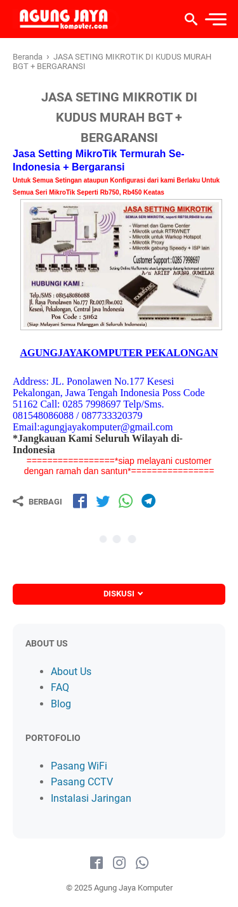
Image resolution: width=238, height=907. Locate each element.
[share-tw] (102, 501)
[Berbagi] (37, 501)
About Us (71, 672)
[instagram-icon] (119, 863)
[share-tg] (148, 501)
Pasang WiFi (79, 766)
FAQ (60, 687)
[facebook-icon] (96, 863)
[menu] (215, 19)
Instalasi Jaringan (91, 798)
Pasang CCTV (82, 782)
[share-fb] (80, 501)
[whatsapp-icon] (142, 863)
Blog (61, 704)
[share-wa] (125, 501)
